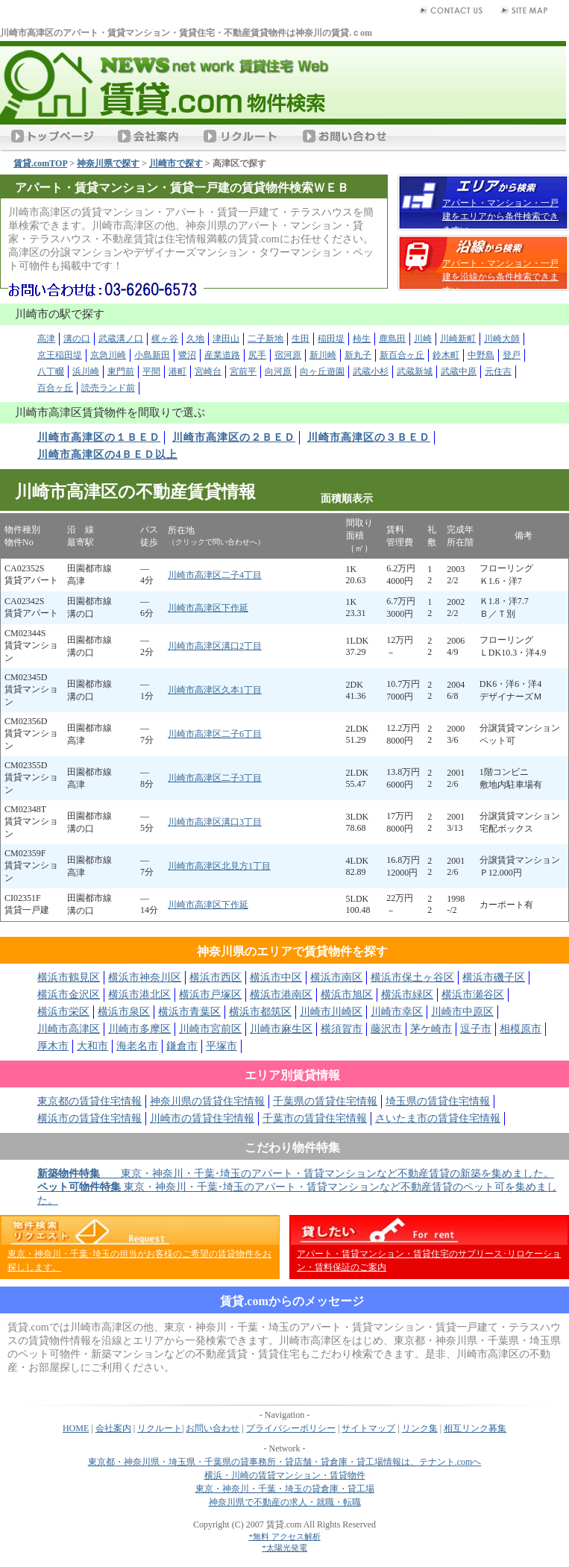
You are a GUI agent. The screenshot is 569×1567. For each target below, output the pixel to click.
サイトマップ (368, 1428)
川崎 (423, 338)
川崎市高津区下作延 (208, 608)
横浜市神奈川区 (144, 977)
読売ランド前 (108, 388)
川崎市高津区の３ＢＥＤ (368, 437)
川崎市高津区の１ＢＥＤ (98, 437)
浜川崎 (85, 371)
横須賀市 (341, 1028)
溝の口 (76, 338)
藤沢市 (386, 1028)
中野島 (481, 355)
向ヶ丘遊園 (322, 371)
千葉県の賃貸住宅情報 (325, 1101)
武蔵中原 (459, 371)
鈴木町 (446, 355)
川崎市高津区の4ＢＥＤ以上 (107, 454)
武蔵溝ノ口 (120, 338)
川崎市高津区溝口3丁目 (215, 822)
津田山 (226, 338)
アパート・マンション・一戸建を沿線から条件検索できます (500, 276)
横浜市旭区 (347, 994)
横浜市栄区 (63, 1011)
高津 (46, 338)
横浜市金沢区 (68, 994)
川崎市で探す (176, 163)
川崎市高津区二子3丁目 (215, 778)
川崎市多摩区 (139, 1028)
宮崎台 (208, 371)
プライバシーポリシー (291, 1428)
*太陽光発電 (284, 1547)
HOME (76, 1428)
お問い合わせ (212, 1428)
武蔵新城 (415, 371)
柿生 (362, 338)
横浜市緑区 (407, 994)
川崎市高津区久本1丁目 (215, 690)
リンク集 (420, 1428)
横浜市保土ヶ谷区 (412, 977)
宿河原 (287, 355)
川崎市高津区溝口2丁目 (215, 646)
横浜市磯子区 (493, 977)
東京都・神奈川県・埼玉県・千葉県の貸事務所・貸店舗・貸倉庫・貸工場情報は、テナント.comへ (285, 1462)
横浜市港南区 (281, 994)
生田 (300, 338)
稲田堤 (331, 338)
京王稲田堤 (59, 355)
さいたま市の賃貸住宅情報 (437, 1118)
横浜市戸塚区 (210, 994)
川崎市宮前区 (210, 1028)
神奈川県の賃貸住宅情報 (207, 1101)
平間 (151, 371)
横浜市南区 (336, 977)
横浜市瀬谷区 (472, 994)
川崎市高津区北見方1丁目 (219, 866)
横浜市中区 (276, 977)
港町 (177, 371)
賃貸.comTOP (40, 163)
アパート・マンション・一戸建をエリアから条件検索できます (500, 216)
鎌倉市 (182, 1046)
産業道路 (222, 355)
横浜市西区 (215, 977)
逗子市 (475, 1028)
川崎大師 (502, 338)
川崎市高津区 (68, 1028)
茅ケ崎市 (431, 1028)
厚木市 (53, 1046)
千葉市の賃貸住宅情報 (315, 1118)
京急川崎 (108, 355)
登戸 (512, 355)
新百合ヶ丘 (402, 355)
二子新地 (265, 338)
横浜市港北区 (139, 994)
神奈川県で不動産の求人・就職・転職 (285, 1502)
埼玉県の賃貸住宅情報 (438, 1101)
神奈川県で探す (108, 163)
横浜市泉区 (124, 1011)
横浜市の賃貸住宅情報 (89, 1118)
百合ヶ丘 (55, 388)
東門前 (120, 371)
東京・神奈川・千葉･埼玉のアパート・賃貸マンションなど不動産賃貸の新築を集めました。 (295, 1173)
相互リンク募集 (475, 1428)
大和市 (92, 1046)
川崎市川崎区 (331, 1011)
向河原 (278, 371)
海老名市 (137, 1046)
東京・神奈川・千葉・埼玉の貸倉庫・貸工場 (284, 1488)
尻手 (257, 355)
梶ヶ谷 (164, 338)
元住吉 (498, 371)
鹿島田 (392, 338)
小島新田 (152, 355)
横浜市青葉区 (189, 1011)
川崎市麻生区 (281, 1028)
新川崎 (322, 355)
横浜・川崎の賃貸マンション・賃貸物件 (284, 1475)
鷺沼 (187, 355)
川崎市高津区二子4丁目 (215, 575)
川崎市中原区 (462, 1011)
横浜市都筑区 (260, 1011)
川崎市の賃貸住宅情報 (202, 1118)
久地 (195, 338)
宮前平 (243, 371)
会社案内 (113, 1428)
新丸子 (358, 355)
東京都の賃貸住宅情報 (89, 1101)
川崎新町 (458, 338)
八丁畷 (50, 371)
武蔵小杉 (371, 371)
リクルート (159, 1428)
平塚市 (221, 1046)
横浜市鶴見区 (68, 977)
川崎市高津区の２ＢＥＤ (233, 437)
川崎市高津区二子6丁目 (215, 734)
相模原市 (520, 1028)
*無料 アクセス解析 (284, 1536)
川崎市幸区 (397, 1011)
